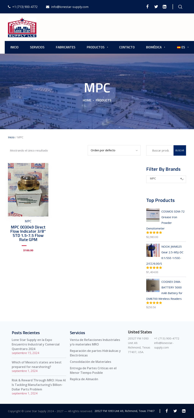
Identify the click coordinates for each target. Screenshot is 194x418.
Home (87, 100)
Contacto (127, 47)
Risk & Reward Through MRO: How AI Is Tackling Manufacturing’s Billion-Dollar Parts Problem (39, 384)
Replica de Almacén (84, 379)
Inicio (14, 47)
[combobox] (166, 179)
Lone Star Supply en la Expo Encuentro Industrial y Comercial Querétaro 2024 (35, 344)
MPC (28, 221)
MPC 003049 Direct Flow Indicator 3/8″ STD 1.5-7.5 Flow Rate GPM (28, 233)
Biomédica (154, 47)
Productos (96, 47)
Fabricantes (65, 47)
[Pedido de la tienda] (114, 150)
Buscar (179, 150)
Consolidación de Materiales (90, 362)
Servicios (37, 47)
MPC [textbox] (166, 178)
